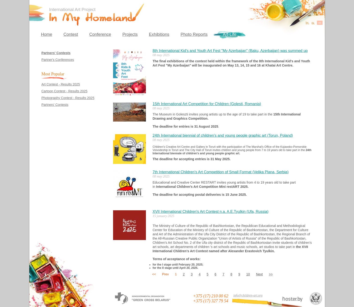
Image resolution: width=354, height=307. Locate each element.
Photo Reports (194, 34)
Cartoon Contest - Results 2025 (65, 91)
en (319, 22)
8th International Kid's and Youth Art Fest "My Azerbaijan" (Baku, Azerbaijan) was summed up (230, 51)
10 (248, 274)
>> (271, 274)
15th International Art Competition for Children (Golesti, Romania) (207, 104)
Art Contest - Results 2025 (61, 84)
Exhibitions (159, 34)
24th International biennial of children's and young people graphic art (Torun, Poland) (223, 135)
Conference (100, 34)
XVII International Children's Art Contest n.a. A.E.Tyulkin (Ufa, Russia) (211, 212)
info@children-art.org (248, 295)
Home (46, 34)
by (307, 22)
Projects (130, 34)
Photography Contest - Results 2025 (68, 98)
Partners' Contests (56, 53)
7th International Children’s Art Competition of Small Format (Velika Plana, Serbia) (221, 172)
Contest (71, 34)
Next (259, 274)
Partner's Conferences (58, 60)
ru (313, 22)
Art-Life (229, 34)
